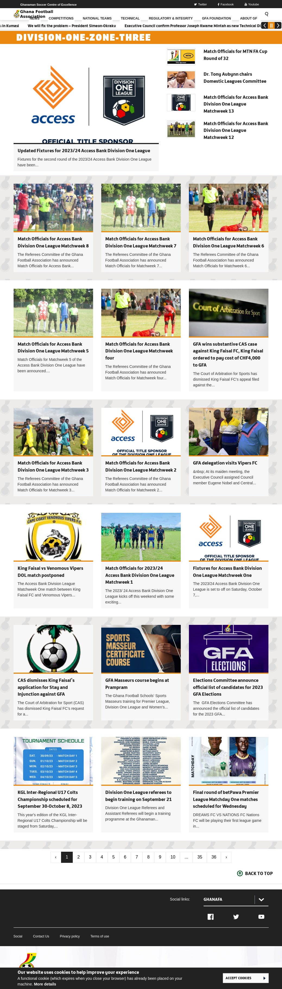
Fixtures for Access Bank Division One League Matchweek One (228, 560)
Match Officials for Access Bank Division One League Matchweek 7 (141, 228)
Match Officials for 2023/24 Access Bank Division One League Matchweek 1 (139, 575)
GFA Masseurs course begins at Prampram (141, 672)
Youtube (252, 4)
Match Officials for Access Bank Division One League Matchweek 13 (236, 104)
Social (18, 936)
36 (213, 857)
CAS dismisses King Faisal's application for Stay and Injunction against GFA (46, 687)
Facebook (226, 4)
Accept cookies (238, 978)
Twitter (200, 4)
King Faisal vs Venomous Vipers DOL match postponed (53, 560)
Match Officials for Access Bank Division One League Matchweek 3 (53, 452)
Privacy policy (70, 936)
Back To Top (259, 873)
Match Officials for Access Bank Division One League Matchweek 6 (228, 228)
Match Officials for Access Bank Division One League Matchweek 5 (53, 340)
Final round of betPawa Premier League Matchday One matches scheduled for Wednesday (226, 799)
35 (199, 857)
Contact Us (41, 936)
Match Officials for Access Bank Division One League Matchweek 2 (141, 452)
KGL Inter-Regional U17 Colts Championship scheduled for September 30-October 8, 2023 (50, 799)
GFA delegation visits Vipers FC (225, 463)
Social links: (180, 899)
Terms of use (99, 936)
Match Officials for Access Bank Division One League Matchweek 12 (236, 130)
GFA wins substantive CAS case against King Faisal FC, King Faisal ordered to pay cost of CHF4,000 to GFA (228, 340)
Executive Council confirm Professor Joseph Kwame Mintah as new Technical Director (203, 25)
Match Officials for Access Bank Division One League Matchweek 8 (53, 228)
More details (45, 984)
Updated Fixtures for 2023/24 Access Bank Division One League (84, 151)
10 (172, 857)
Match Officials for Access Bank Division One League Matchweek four (139, 351)
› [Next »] (226, 857)
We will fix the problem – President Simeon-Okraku (77, 25)
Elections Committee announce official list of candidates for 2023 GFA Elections (228, 687)
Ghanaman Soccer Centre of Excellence (48, 4)
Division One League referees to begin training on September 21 (141, 784)
